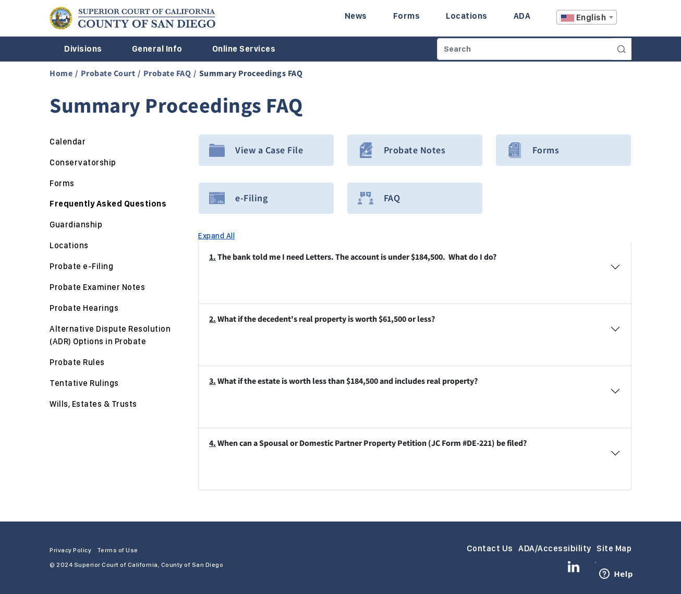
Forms (62, 183)
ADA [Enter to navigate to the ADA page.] (522, 16)
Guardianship (76, 224)
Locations (69, 245)
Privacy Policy (70, 550)
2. (212, 318)
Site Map (614, 548)
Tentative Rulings (84, 383)
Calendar (68, 142)
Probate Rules (77, 362)
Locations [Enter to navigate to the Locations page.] (467, 16)
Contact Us (490, 548)
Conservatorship (83, 162)
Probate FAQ (167, 73)
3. (212, 380)
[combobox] (586, 17)
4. (212, 443)
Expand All (216, 235)
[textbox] (586, 17)
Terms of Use (117, 550)
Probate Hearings (84, 308)
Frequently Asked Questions (108, 204)
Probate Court (108, 73)
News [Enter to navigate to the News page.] (356, 16)
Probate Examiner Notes (97, 287)
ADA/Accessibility (554, 548)
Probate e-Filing (81, 266)
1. (212, 256)
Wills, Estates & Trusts (93, 404)
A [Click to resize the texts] (624, 20)
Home (61, 73)
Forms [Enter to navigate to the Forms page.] (406, 16)
